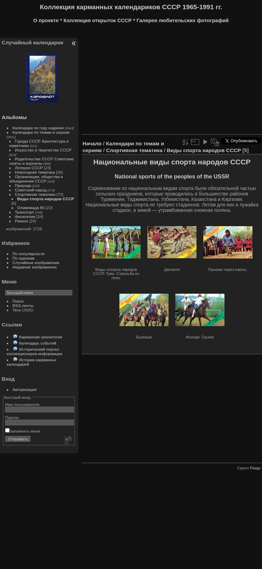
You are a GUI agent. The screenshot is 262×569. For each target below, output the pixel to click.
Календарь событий (37, 343)
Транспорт (24, 212)
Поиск (18, 301)
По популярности (29, 253)
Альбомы (14, 117)
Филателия (25, 216)
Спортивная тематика (35, 194)
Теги (17, 310)
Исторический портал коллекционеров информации (34, 351)
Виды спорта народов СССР (45, 198)
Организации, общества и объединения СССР (36, 178)
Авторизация (25, 389)
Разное (21, 221)
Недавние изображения (35, 267)
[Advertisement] (172, 81)
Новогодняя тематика (35, 172)
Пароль (12, 417)
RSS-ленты (23, 305)
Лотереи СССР (29, 167)
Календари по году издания (38, 128)
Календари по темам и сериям (41, 132)
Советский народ (31, 190)
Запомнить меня (22, 431)
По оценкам (24, 258)
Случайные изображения (36, 262)
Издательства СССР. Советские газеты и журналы (41, 161)
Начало (92, 143)
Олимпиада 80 (31, 207)
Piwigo (255, 468)
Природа (23, 185)
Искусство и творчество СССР (43, 150)
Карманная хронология (40, 337)
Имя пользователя (22, 404)
